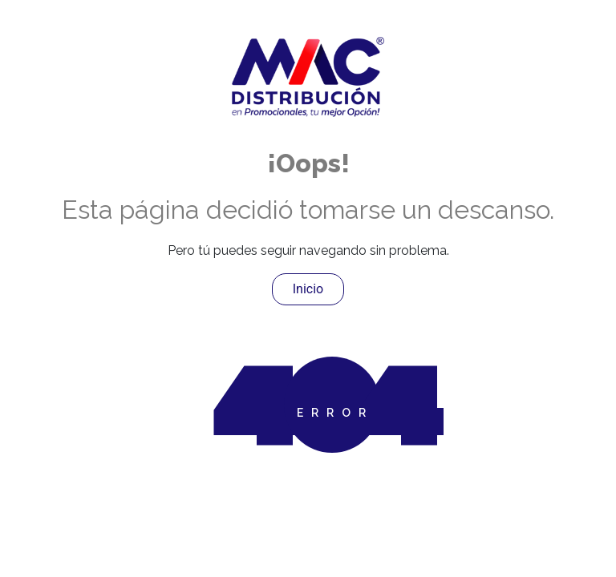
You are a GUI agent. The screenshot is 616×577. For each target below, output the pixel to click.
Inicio (308, 289)
